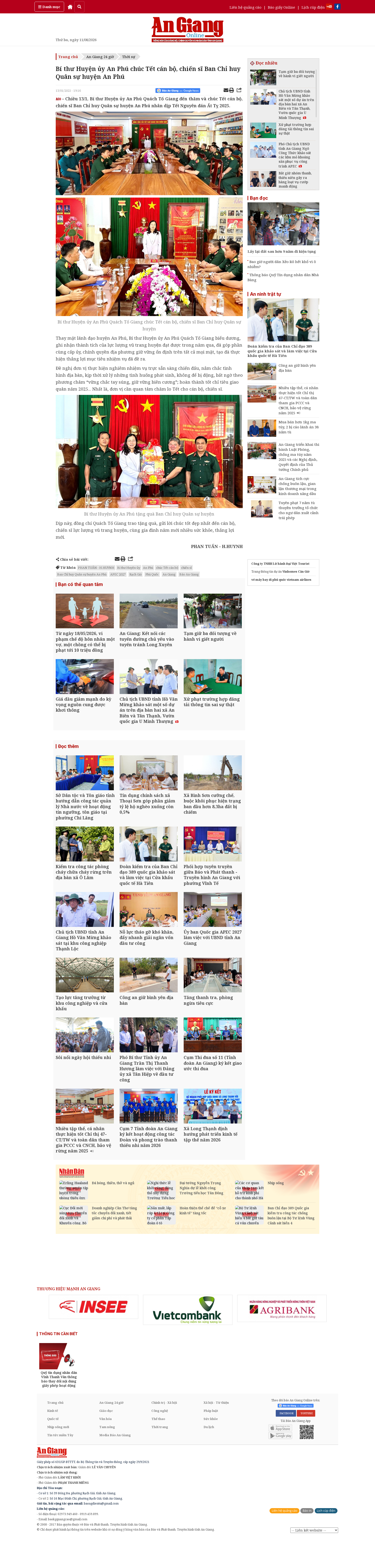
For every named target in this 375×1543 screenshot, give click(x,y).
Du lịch (209, 1432)
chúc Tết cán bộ (167, 567)
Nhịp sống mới (58, 1432)
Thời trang (159, 1432)
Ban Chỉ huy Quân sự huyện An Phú (81, 574)
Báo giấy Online (281, 7)
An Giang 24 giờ (100, 56)
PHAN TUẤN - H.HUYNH (96, 567)
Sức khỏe (211, 1424)
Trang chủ (68, 56)
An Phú (148, 567)
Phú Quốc (152, 574)
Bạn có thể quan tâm (80, 584)
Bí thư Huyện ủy (128, 567)
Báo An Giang (189, 574)
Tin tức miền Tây (60, 1440)
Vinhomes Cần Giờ (295, 572)
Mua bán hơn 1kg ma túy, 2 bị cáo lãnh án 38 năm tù (299, 426)
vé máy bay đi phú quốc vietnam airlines (281, 580)
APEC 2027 (118, 574)
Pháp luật (211, 1416)
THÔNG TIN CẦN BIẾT (58, 1339)
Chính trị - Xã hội (164, 1407)
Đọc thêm (68, 748)
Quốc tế (53, 1424)
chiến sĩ (186, 567)
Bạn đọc (259, 198)
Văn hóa (105, 1424)
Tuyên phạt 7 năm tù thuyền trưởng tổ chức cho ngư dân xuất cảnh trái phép (299, 510)
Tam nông (107, 1432)
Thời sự (128, 56)
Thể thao (158, 1424)
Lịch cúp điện (313, 7)
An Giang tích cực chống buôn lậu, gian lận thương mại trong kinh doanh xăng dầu (297, 486)
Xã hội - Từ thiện (216, 1407)
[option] (93, 1312)
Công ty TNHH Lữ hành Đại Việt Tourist (280, 564)
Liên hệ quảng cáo (245, 7)
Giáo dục (106, 1416)
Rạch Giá (135, 574)
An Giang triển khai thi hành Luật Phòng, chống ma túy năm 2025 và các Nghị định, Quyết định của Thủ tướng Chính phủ (299, 457)
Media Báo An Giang (115, 1440)
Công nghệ (159, 1416)
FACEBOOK (286, 1418)
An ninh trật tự (265, 294)
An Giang (169, 574)
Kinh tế (52, 1416)
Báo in (307, 1516)
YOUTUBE (306, 1418)
